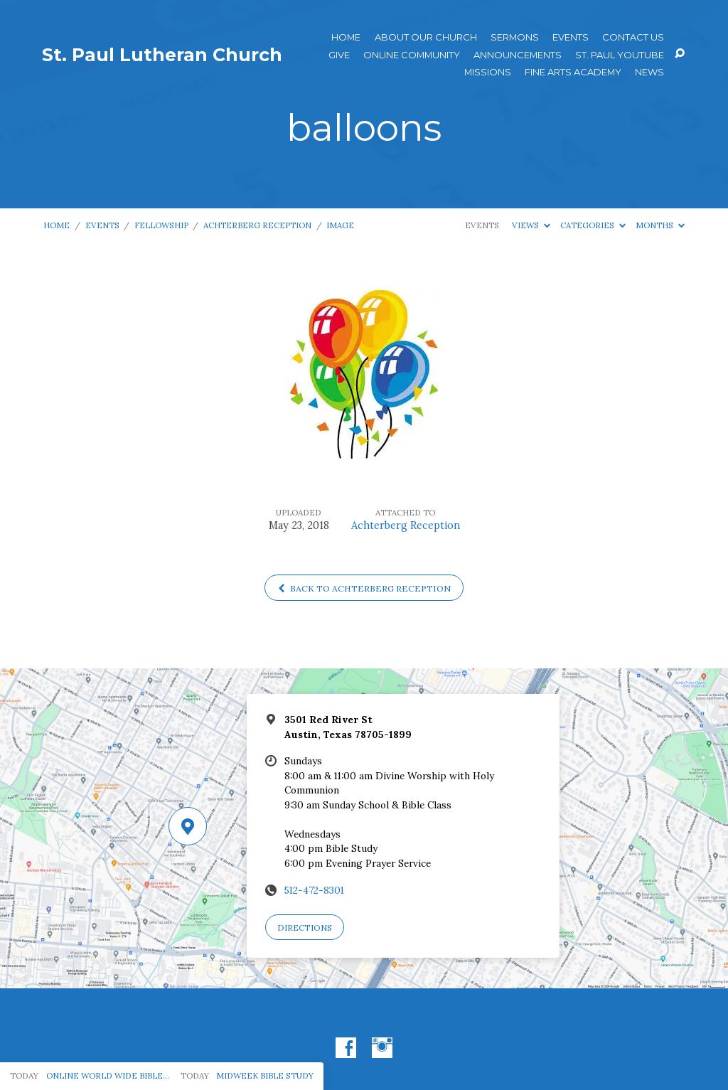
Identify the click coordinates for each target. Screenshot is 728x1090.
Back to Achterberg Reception (364, 588)
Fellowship (161, 225)
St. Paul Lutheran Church (162, 54)
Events (570, 37)
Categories (593, 225)
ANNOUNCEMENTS (517, 55)
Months (660, 225)
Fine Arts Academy (573, 72)
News (649, 72)
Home (345, 37)
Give (339, 55)
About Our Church (426, 37)
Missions (487, 72)
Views (531, 225)
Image (340, 225)
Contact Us (633, 37)
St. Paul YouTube (619, 55)
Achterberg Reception (257, 225)
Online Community (411, 55)
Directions (304, 927)
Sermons (515, 37)
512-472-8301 (314, 890)
